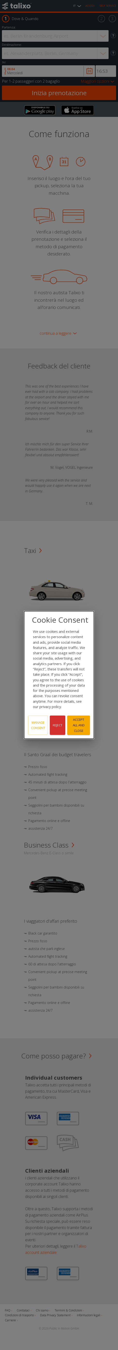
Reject (57, 725)
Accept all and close (79, 725)
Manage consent (38, 725)
